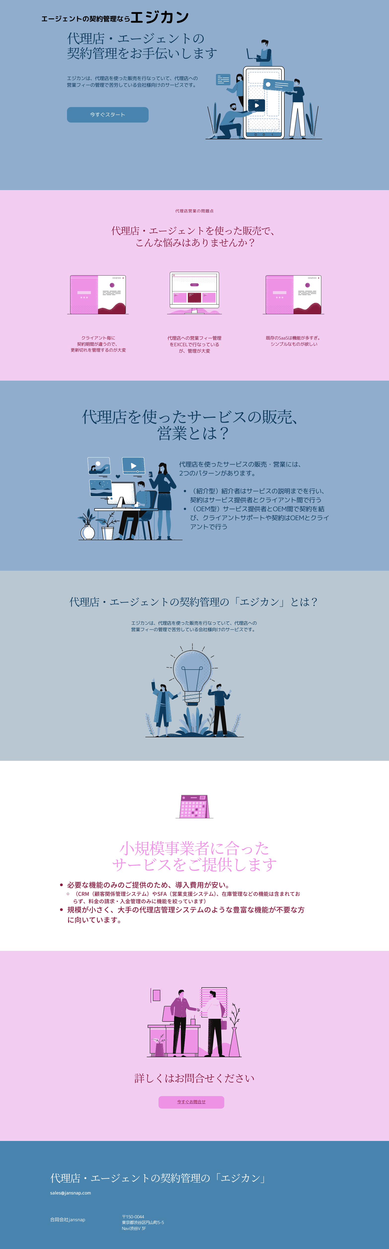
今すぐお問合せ (191, 1102)
